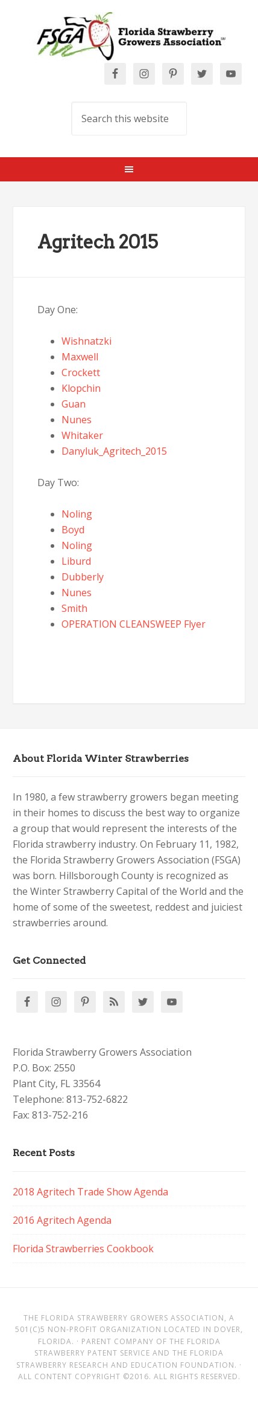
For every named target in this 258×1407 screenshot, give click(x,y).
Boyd (72, 529)
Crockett (80, 372)
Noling (76, 514)
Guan (73, 404)
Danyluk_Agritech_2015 (114, 451)
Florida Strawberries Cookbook (83, 1248)
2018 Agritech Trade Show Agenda (90, 1191)
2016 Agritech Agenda (62, 1220)
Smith (74, 608)
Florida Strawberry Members (129, 36)
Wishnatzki (86, 341)
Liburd (76, 561)
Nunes (76, 419)
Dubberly (82, 576)
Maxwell (79, 356)
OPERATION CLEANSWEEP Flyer (133, 624)
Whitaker (82, 435)
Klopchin (81, 388)
